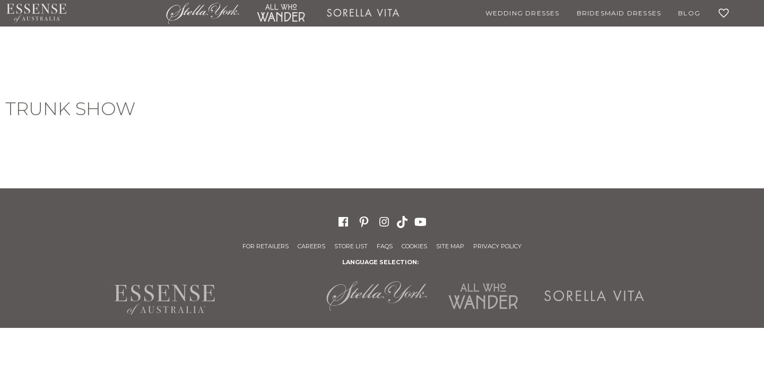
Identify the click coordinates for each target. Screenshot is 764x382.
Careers (311, 246)
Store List (351, 246)
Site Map (450, 246)
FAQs (385, 246)
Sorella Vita (363, 13)
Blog (689, 13)
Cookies (414, 246)
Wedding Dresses (522, 13)
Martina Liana (116, 13)
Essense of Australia (36, 13)
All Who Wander (281, 13)
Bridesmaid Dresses (619, 13)
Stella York (203, 13)
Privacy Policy (497, 246)
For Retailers (265, 246)
